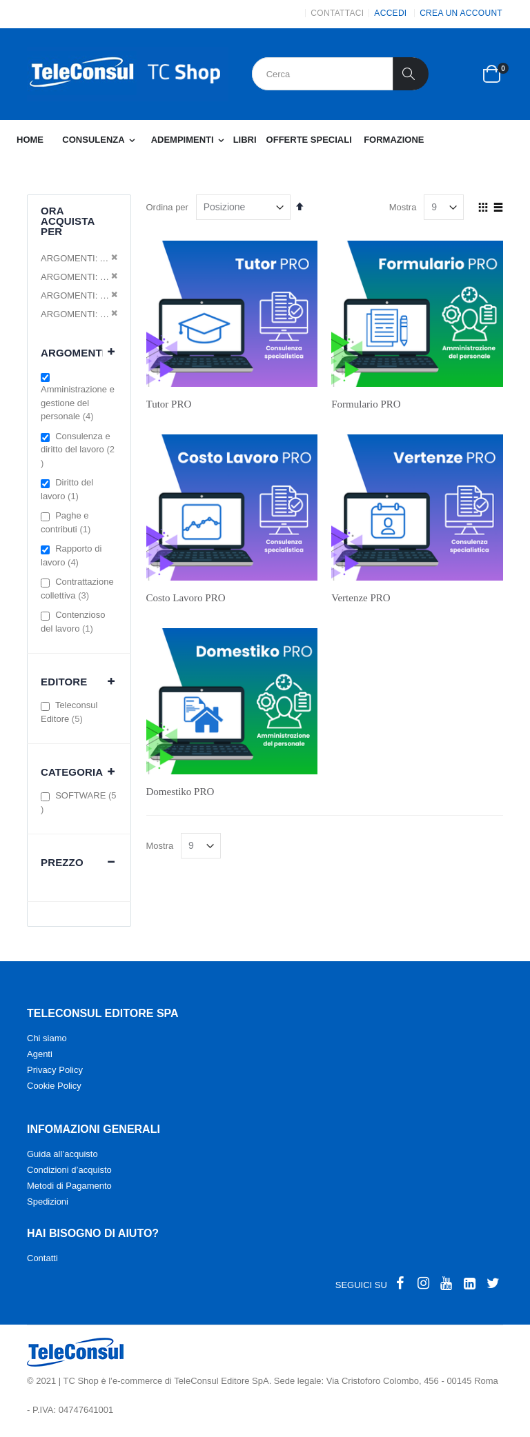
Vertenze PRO (360, 597)
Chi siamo (47, 1038)
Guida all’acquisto (62, 1154)
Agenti (39, 1054)
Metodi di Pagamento (69, 1185)
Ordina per (167, 207)
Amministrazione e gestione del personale (78, 402)
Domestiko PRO (180, 791)
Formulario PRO (365, 404)
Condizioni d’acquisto (69, 1170)
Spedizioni (47, 1201)
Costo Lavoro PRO (186, 597)
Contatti (42, 1258)
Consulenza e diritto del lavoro (78, 449)
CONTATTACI (337, 13)
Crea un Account (461, 13)
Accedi (390, 13)
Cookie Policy (54, 1086)
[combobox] (340, 73)
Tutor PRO (169, 404)
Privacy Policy (55, 1070)
